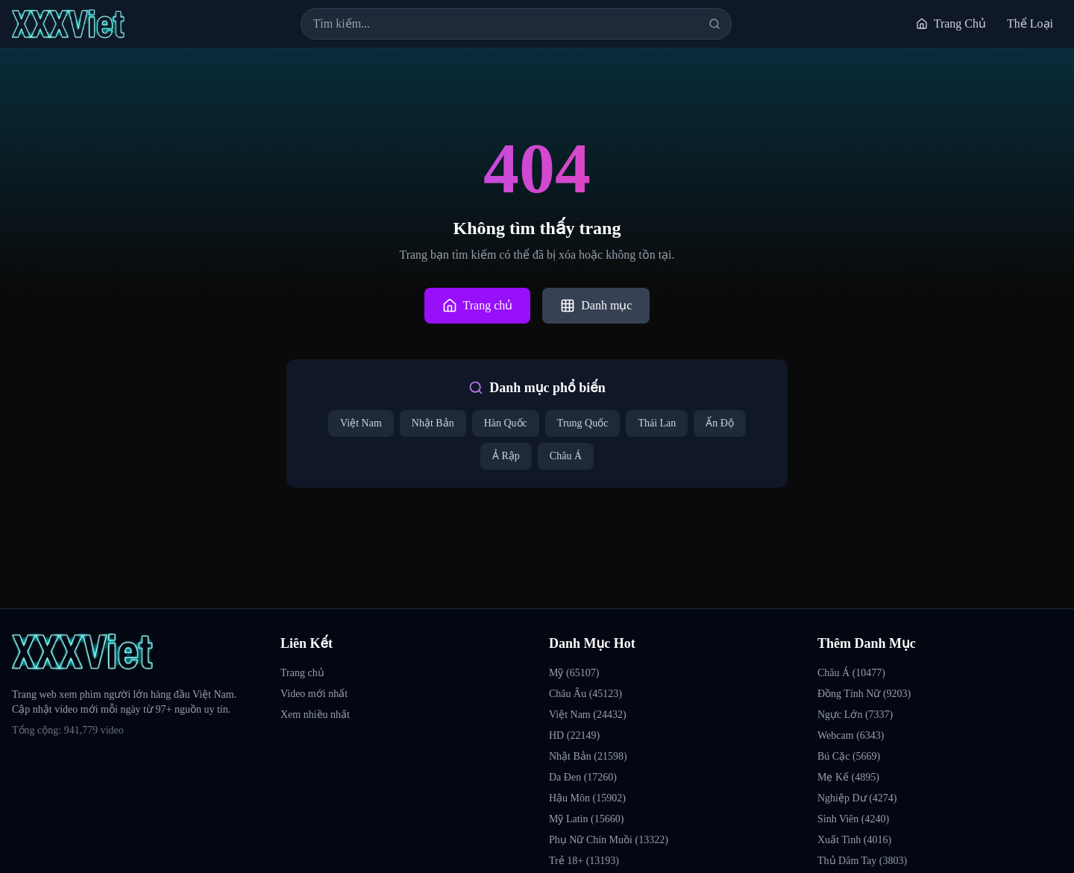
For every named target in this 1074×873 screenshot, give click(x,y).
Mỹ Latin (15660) (586, 819)
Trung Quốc (583, 423)
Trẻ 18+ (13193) (584, 860)
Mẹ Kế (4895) (848, 777)
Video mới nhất (314, 693)
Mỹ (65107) (574, 672)
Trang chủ (477, 305)
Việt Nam (361, 423)
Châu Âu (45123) (585, 693)
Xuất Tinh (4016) (854, 839)
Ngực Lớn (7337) (855, 714)
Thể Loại (1030, 23)
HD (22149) (574, 735)
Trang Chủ (951, 23)
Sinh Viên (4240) (853, 819)
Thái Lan (657, 423)
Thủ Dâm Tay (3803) (862, 860)
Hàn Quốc (505, 423)
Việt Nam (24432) (587, 714)
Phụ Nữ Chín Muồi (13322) (608, 839)
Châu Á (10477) (851, 672)
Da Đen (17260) (583, 777)
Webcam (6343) (850, 735)
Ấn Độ (720, 423)
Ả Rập (506, 455)
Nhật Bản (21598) (588, 756)
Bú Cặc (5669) (848, 756)
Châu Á (566, 455)
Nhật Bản (433, 423)
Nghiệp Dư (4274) (856, 798)
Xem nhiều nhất (315, 714)
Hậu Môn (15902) (587, 798)
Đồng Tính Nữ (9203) (864, 693)
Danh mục (596, 305)
